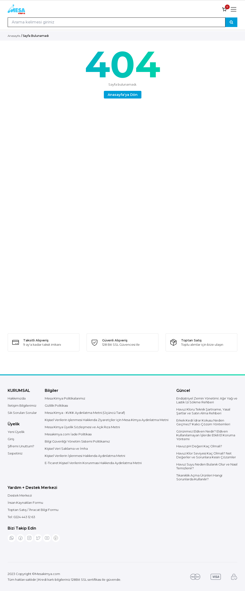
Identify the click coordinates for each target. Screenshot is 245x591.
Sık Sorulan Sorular (22, 413)
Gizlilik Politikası (56, 405)
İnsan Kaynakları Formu (25, 502)
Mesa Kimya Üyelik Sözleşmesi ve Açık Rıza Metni (82, 427)
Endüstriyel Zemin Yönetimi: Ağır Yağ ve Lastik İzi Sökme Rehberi (206, 400)
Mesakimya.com (47, 574)
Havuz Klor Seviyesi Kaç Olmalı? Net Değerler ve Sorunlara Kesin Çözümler (206, 455)
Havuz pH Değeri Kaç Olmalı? (199, 446)
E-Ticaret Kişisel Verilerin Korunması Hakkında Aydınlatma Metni (93, 463)
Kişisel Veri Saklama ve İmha (66, 448)
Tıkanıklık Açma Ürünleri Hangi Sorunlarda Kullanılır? (199, 477)
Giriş (11, 439)
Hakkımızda (17, 398)
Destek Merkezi (20, 495)
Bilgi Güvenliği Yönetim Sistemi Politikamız (77, 441)
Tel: (21, 517)
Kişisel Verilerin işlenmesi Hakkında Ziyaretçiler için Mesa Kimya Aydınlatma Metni (106, 420)
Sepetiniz (15, 453)
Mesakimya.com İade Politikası (68, 434)
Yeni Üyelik (16, 432)
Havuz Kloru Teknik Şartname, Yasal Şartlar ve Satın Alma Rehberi (203, 411)
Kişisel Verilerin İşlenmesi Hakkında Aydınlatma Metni (85, 456)
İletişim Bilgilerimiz (22, 405)
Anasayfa (14, 36)
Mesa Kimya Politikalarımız (65, 398)
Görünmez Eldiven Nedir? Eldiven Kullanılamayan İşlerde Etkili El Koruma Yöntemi (205, 435)
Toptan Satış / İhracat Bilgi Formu (33, 510)
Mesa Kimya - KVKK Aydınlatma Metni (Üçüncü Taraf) (85, 413)
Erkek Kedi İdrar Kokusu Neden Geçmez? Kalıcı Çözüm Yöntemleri (203, 422)
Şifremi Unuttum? (21, 446)
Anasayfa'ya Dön (123, 95)
